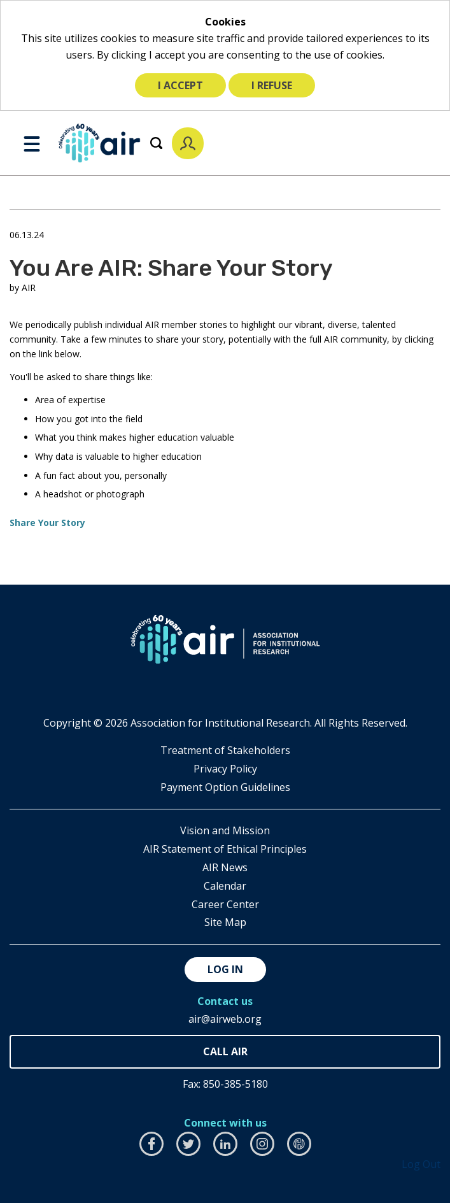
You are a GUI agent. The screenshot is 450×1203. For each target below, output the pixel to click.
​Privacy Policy (225, 769)
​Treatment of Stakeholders (225, 750)
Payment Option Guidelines (225, 787)
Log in (225, 969)
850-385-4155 (225, 1052)
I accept (180, 85)
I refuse (271, 85)
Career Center (225, 904)
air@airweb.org (225, 1019)
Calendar (225, 886)
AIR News (225, 867)
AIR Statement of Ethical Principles (225, 849)
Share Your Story (47, 522)
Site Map (225, 922)
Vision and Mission (225, 830)
